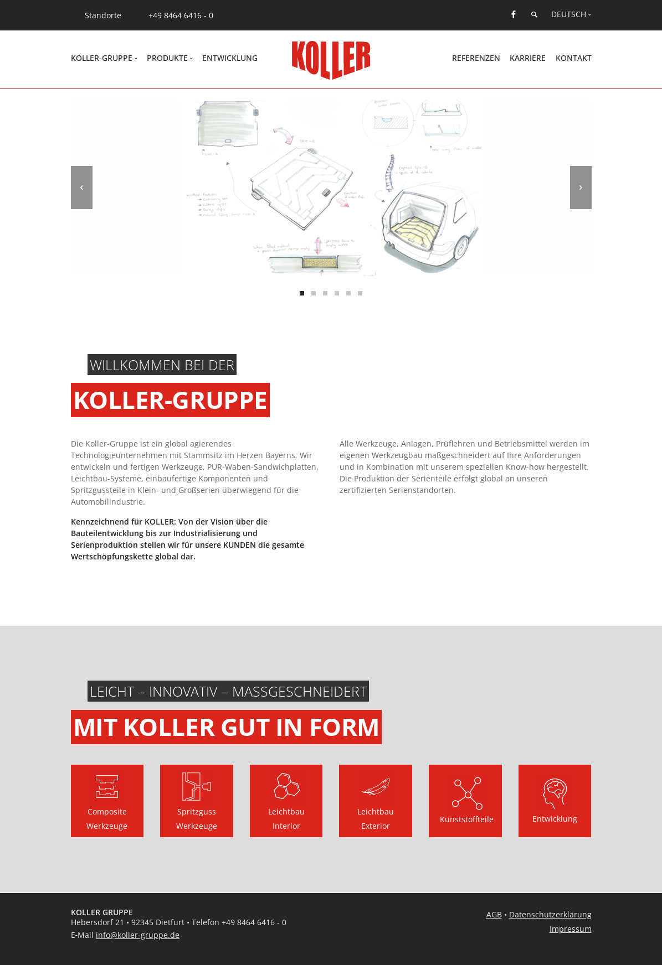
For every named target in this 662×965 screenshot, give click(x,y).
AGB (494, 914)
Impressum (571, 929)
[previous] (82, 187)
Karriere (528, 58)
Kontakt (574, 58)
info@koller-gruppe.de (137, 935)
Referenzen (476, 58)
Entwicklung (230, 58)
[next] (581, 187)
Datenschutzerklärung (550, 914)
